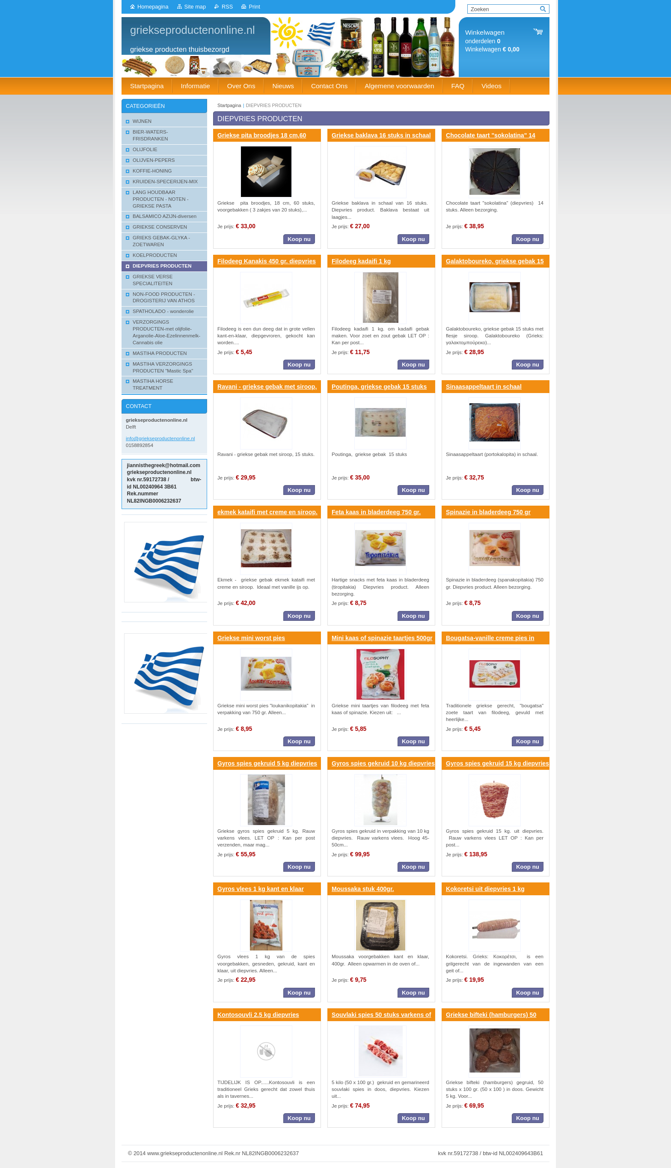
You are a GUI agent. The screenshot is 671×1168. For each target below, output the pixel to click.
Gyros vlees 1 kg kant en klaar (260, 888)
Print (254, 6)
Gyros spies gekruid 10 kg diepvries (383, 763)
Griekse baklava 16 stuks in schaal (381, 135)
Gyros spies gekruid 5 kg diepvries (267, 763)
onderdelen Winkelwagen (492, 41)
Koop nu (299, 239)
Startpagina (229, 105)
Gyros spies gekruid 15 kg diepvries (497, 763)
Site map (195, 6)
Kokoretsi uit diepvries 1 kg (485, 888)
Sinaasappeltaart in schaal (484, 386)
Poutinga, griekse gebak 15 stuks (379, 386)
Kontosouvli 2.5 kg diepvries (258, 1014)
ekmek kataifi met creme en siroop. (267, 512)
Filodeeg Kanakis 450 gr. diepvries (266, 261)
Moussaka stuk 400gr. (363, 888)
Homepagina (153, 6)
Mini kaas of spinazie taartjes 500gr (382, 638)
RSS (227, 6)
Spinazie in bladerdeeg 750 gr (488, 512)
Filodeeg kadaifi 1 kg (361, 261)
